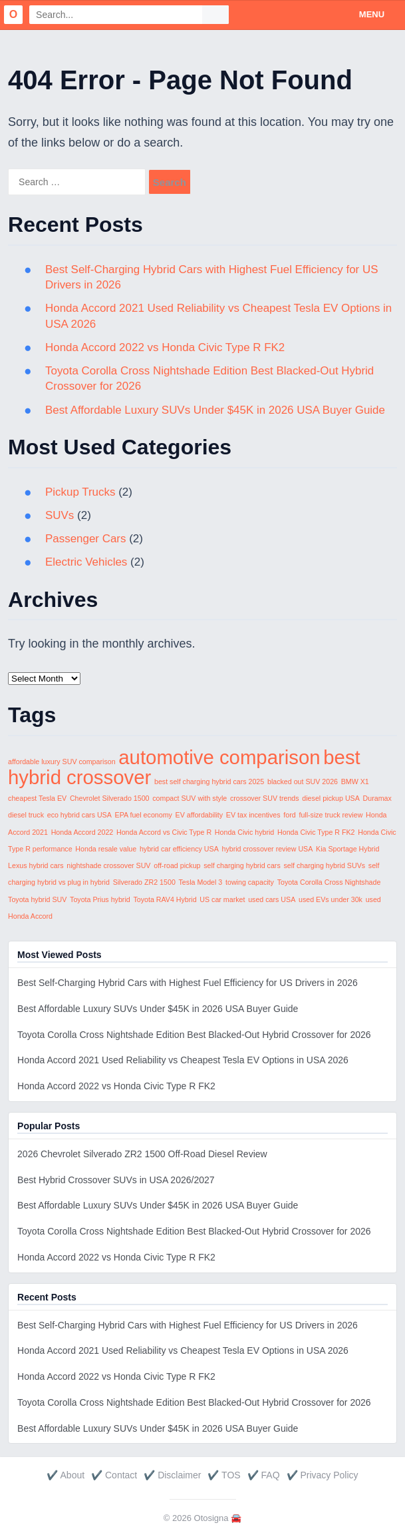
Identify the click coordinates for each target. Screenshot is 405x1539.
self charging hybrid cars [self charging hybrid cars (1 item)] (242, 865)
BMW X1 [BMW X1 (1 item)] (355, 781)
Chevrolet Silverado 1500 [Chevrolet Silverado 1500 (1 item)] (110, 798)
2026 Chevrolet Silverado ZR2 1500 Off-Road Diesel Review (142, 1154)
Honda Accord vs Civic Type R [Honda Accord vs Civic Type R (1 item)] (163, 832)
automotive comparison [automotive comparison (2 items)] (219, 757)
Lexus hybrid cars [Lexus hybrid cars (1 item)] (36, 865)
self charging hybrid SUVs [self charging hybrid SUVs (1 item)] (324, 865)
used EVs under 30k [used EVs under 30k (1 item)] (330, 899)
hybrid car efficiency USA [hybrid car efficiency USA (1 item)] (179, 849)
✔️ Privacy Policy (322, 1475)
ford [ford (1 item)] (289, 815)
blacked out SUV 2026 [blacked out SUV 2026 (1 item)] (302, 781)
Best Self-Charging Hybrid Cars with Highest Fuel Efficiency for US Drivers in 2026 (187, 982)
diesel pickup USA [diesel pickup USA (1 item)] (330, 798)
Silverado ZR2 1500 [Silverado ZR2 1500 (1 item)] (144, 882)
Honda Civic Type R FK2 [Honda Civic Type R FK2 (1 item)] (315, 832)
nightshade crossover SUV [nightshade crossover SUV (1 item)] (108, 865)
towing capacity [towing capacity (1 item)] (249, 882)
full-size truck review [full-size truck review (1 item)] (330, 815)
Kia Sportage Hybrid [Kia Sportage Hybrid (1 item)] (347, 849)
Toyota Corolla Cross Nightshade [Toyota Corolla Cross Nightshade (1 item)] (329, 882)
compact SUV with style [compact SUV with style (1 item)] (189, 798)
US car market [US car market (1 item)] (222, 899)
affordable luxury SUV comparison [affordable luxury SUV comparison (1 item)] (62, 762)
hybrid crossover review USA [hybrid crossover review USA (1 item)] (267, 849)
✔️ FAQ (263, 1475)
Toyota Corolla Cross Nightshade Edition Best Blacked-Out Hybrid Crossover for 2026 (193, 1034)
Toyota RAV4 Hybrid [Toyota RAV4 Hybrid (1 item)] (164, 899)
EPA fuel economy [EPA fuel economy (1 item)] (143, 815)
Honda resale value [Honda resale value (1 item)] (105, 849)
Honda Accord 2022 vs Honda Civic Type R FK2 (165, 347)
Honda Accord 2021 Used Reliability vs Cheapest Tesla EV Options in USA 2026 (182, 1060)
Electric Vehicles (86, 562)
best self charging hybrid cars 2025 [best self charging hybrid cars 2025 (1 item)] (209, 781)
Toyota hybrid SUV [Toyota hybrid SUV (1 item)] (37, 899)
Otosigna (211, 1518)
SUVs (59, 515)
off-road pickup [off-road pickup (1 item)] (177, 865)
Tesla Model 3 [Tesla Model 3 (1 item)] (201, 882)
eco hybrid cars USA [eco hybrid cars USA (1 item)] (79, 815)
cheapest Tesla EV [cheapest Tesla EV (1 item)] (37, 798)
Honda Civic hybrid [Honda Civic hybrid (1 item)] (244, 832)
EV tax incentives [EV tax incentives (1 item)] (253, 815)
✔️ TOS (223, 1475)
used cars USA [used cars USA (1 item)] (271, 899)
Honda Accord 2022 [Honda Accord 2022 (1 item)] (82, 832)
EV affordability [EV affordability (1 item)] (199, 815)
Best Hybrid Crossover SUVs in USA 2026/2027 (115, 1180)
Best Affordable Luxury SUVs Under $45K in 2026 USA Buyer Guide (215, 410)
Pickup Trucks (80, 492)
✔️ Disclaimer (172, 1475)
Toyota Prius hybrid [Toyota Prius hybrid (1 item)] (100, 899)
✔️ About (65, 1475)
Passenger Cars (85, 538)
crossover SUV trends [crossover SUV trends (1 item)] (264, 798)
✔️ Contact (114, 1475)
